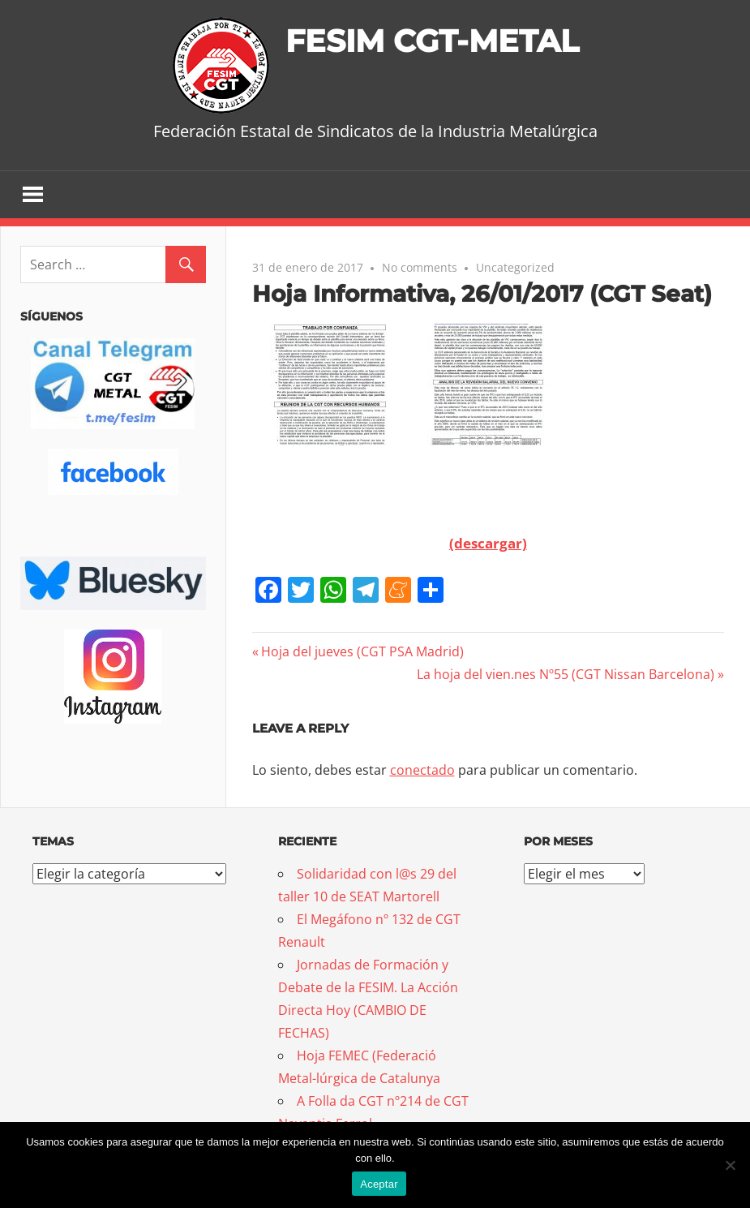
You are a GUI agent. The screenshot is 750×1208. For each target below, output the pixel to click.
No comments (419, 268)
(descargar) (488, 544)
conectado (422, 771)
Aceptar (379, 1184)
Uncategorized (515, 268)
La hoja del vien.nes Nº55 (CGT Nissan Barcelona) (565, 675)
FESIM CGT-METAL (431, 40)
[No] (730, 1165)
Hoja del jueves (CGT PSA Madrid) (362, 652)
